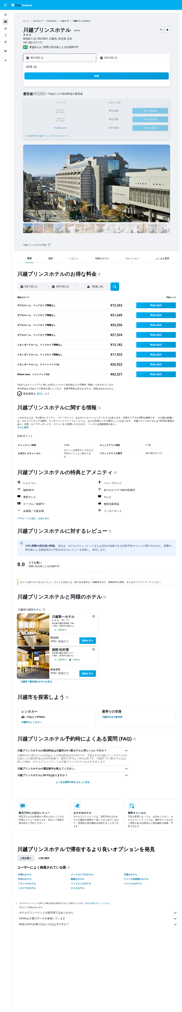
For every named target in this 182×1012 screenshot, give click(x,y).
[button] (5, 5)
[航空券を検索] (5, 15)
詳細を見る (87, 640)
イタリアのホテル (27, 888)
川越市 (63, 21)
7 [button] (78, 95)
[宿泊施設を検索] (5, 21)
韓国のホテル (77, 879)
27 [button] (70, 118)
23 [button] (39, 118)
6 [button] (70, 95)
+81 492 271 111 (33, 42)
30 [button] (39, 126)
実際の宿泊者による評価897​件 (61, 47)
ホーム (26, 21)
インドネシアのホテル (82, 874)
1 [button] (85, 87)
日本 (35, 21)
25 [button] (54, 118)
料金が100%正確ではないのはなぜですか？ (98, 924)
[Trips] (5, 51)
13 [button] (70, 103)
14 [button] (77, 103)
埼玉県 (50, 21)
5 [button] (62, 95)
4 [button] (54, 95)
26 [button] (62, 118)
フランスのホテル (27, 883)
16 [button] (39, 111)
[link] (36, 681)
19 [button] (62, 111)
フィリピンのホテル (81, 883)
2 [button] (39, 95)
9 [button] (39, 103)
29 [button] (85, 118)
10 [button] (46, 103)
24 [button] (46, 118)
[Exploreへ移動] (5, 42)
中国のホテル (130, 874)
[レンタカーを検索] (5, 28)
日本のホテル (25, 879)
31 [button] (46, 126)
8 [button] (85, 95)
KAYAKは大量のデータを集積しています (98, 919)
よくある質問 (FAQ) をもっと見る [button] (73, 782)
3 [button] (47, 95)
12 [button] (62, 103)
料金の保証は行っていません (97, 903)
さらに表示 (23, 427)
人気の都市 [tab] (43, 858)
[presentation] (49, 244)
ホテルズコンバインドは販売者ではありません (98, 913)
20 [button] (70, 111)
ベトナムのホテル (133, 883)
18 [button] (54, 111)
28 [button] (77, 118)
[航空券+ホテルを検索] (5, 35)
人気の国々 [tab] (25, 858)
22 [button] (85, 111)
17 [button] (46, 111)
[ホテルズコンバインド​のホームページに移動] (22, 5)
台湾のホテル (25, 874)
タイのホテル (77, 888)
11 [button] (54, 103)
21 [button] (77, 111)
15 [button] (85, 103)
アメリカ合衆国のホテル (136, 879)
